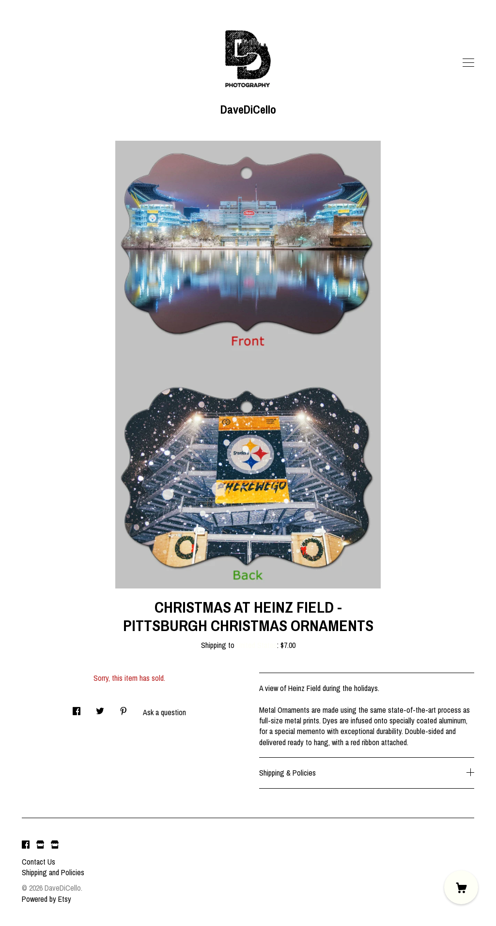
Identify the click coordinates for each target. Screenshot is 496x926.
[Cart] (461, 887)
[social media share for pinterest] (123, 708)
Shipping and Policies (53, 872)
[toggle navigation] (468, 63)
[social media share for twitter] (100, 708)
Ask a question (164, 712)
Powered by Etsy (46, 899)
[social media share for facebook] (76, 708)
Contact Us (38, 861)
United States (256, 645)
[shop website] (40, 845)
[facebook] (26, 845)
